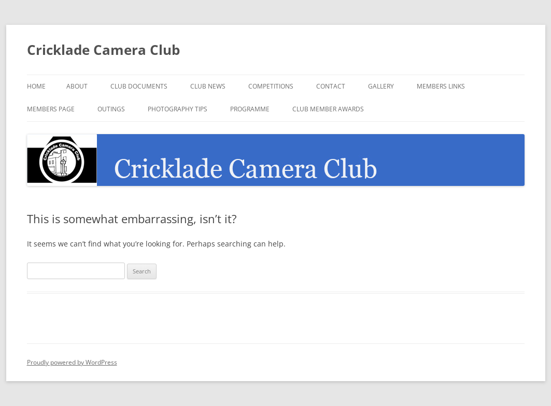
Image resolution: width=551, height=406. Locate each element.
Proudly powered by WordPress (72, 362)
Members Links (441, 86)
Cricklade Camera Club (103, 49)
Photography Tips (177, 109)
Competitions (270, 86)
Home (36, 86)
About (77, 86)
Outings (111, 109)
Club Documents (138, 86)
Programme (250, 109)
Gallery (381, 86)
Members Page (51, 109)
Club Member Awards (328, 109)
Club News (207, 86)
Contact (330, 86)
